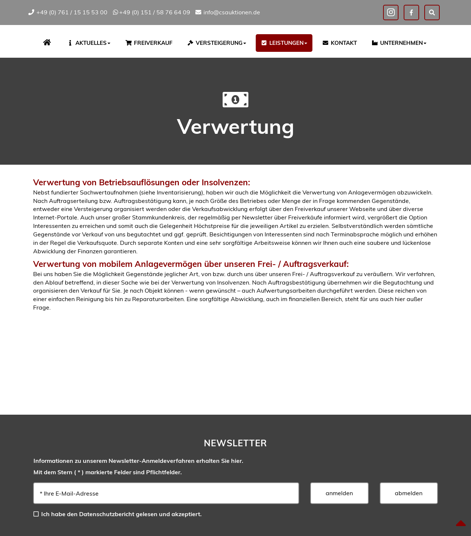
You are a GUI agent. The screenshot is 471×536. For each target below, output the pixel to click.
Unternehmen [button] (398, 42)
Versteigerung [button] (216, 42)
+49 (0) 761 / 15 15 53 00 (67, 12)
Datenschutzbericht (106, 514)
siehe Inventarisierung (171, 192)
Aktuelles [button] (88, 42)
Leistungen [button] (284, 42)
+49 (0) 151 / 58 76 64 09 (151, 12)
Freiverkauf (149, 42)
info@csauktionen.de (227, 12)
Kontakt (339, 42)
